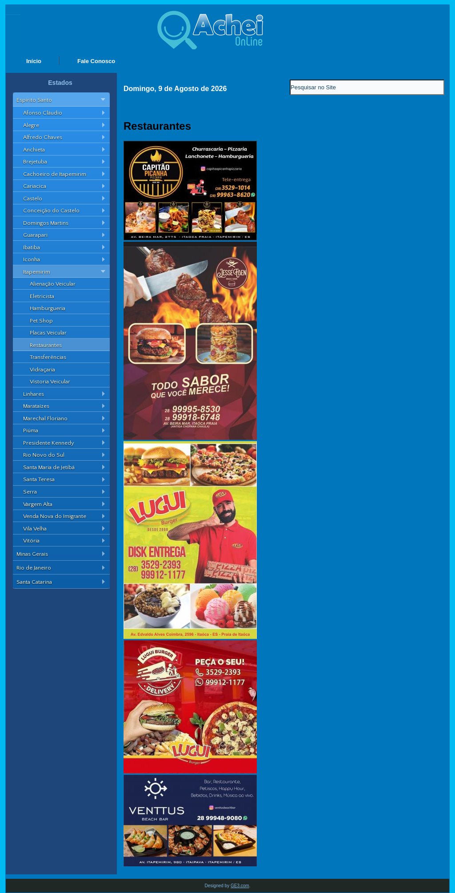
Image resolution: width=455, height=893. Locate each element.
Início (33, 61)
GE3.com (240, 885)
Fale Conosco (96, 61)
